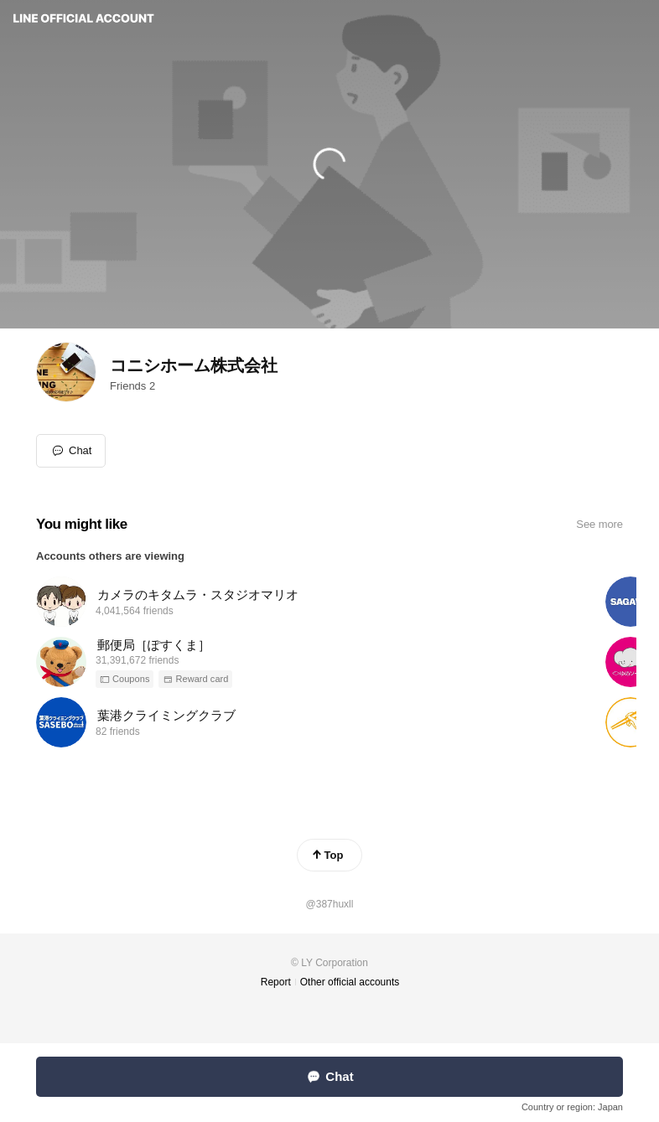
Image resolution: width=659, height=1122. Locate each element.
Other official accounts (350, 982)
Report (276, 982)
